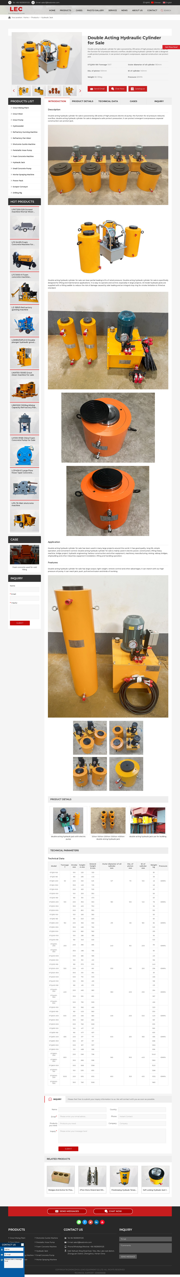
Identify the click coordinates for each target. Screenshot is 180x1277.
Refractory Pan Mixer (22, 138)
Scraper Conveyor (20, 187)
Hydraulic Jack (47, 17)
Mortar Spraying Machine (23, 175)
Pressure (132, 77)
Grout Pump (18, 120)
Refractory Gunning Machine (25, 132)
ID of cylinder (134, 71)
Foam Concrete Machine (23, 156)
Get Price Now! (171, 47)
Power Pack (18, 181)
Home (26, 17)
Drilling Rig (17, 193)
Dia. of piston (94, 71)
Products (35, 17)
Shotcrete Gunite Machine (24, 144)
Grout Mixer (18, 114)
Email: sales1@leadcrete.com (47, 3)
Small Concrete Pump (22, 168)
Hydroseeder (18, 126)
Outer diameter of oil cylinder (141, 65)
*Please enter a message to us (13, 1263)
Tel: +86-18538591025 (21, 3)
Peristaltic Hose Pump (22, 150)
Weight (91, 77)
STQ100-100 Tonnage (97, 65)
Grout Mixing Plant (21, 108)
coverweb (100, 1273)
